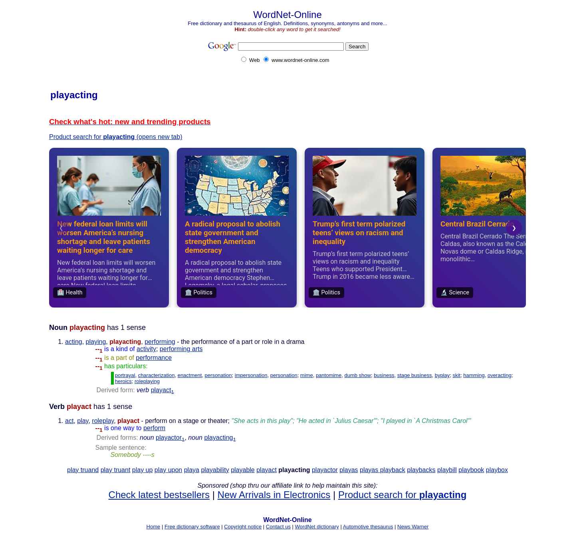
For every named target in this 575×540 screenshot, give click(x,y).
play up (142, 470)
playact (162, 390)
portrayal (125, 375)
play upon (168, 470)
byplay (442, 375)
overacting (500, 375)
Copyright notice (243, 527)
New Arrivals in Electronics (274, 494)
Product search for (402, 494)
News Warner (412, 527)
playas (348, 470)
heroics (123, 381)
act (69, 420)
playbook (471, 470)
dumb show (357, 375)
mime (306, 375)
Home (154, 527)
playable (243, 470)
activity (146, 348)
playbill (447, 470)
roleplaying (147, 381)
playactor (170, 437)
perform (154, 428)
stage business (414, 375)
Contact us (278, 527)
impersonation (251, 375)
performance (154, 357)
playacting (220, 437)
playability (215, 470)
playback (392, 470)
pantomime (328, 375)
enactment (190, 375)
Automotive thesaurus (368, 527)
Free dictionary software (192, 527)
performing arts (181, 348)
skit (456, 375)
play (82, 420)
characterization (156, 375)
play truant (116, 470)
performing (160, 341)
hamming (473, 375)
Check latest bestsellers (159, 494)
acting (73, 341)
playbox (497, 470)
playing (96, 341)
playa (191, 470)
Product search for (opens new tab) (115, 136)
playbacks (421, 470)
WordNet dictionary (317, 527)
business (384, 375)
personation (218, 375)
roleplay (103, 420)
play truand (83, 470)
